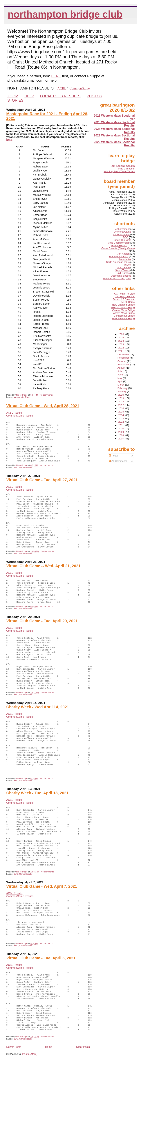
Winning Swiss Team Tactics (119, 171)
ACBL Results (14, 412)
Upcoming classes (121, 275)
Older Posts (83, 1107)
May (120, 378)
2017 (121, 405)
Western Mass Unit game (117, 278)
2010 (121, 428)
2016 (121, 408)
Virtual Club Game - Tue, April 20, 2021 (42, 640)
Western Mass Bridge (123, 307)
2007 (121, 438)
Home (48, 1107)
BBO (16, 474)
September (124, 364)
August (122, 367)
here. (9, 139)
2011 (121, 425)
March (121, 384)
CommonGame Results (19, 415)
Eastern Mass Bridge (123, 313)
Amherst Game (122, 231)
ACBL (61, 88)
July (120, 371)
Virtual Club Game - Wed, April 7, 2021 (41, 931)
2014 (121, 415)
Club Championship (119, 242)
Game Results (25, 474)
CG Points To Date (124, 293)
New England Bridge (123, 304)
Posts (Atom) (29, 1114)
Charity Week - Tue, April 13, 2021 (37, 828)
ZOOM (12, 96)
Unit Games (123, 273)
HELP (29, 96)
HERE (56, 76)
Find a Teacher (126, 168)
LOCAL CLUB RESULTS (60, 96)
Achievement (122, 229)
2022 (121, 347)
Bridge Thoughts (122, 240)
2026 (121, 334)
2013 (121, 418)
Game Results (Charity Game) (118, 248)
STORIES (15, 100)
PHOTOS (94, 96)
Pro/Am (127, 264)
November (124, 357)
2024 (121, 340)
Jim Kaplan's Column (123, 166)
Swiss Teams (122, 270)
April (120, 381)
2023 (121, 344)
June (121, 374)
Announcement (121, 234)
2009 (121, 432)
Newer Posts (13, 1107)
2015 (121, 411)
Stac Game (123, 267)
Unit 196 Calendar (125, 296)
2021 (121, 351)
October (122, 361)
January (122, 391)
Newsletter (125, 259)
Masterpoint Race (22, 397)
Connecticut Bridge (124, 315)
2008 (121, 435)
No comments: (47, 395)
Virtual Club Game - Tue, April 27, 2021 (42, 486)
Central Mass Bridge (123, 310)
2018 (121, 401)
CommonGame (79, 88)
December (124, 354)
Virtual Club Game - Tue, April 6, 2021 (40, 1009)
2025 (121, 337)
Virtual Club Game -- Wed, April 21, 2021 (43, 581)
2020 (121, 394)
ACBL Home (128, 302)
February (123, 388)
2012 (121, 421)
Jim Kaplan (123, 253)
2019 (121, 398)
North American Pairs (118, 262)
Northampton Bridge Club (65, 14)
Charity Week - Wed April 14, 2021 (37, 734)
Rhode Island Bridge (123, 318)
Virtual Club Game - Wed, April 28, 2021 (42, 406)
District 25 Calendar (124, 299)
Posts (113, 455)
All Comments (118, 461)
